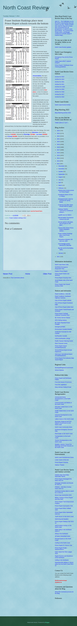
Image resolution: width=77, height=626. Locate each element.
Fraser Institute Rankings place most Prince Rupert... (65, 235)
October (60, 171)
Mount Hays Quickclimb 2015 (63, 495)
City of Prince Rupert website (63, 300)
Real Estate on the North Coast (64, 433)
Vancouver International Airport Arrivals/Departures (63, 354)
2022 (58, 136)
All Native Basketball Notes (62, 536)
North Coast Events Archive (63, 105)
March (60, 185)
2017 (58, 150)
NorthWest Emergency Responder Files (61, 267)
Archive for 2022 (59, 81)
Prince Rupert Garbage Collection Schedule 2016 (62, 314)
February (61, 188)
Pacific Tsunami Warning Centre (64, 341)
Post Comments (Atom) (17, 277)
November (61, 168)
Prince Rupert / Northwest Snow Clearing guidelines (64, 66)
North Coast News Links (62, 264)
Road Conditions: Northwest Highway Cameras (63, 297)
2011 (58, 256)
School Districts (59, 370)
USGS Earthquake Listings (62, 338)
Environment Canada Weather (63, 329)
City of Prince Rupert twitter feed (64, 307)
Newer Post (7, 274)
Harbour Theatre (59, 465)
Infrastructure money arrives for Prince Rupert (66, 191)
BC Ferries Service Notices (62, 317)
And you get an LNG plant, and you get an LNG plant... (65, 223)
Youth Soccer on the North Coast (64, 516)
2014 (58, 158)
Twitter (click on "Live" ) (61, 122)
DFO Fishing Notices (61, 320)
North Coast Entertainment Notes (64, 457)
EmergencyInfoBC (60, 326)
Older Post (47, 274)
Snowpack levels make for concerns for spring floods (65, 200)
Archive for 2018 (59, 92)
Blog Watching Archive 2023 (63, 112)
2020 (58, 141)
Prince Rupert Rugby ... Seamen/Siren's (61, 548)
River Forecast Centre (61, 343)
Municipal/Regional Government (64, 367)
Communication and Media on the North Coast (63, 403)
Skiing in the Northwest (61, 533)
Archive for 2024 (59, 76)
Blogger (47, 622)
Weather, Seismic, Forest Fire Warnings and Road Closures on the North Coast (64, 446)
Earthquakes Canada (61, 336)
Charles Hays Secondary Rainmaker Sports (62, 475)
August (60, 177)
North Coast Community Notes (63, 427)
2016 (58, 152)
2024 (58, 130)
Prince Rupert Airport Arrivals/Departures (61, 346)
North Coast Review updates (63, 47)
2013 (58, 161)
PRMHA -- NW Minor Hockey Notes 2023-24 (63, 487)
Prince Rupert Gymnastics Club (64, 506)
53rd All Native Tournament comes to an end (65, 218)
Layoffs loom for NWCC (64, 215)
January (60, 253)
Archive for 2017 (59, 94)
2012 (58, 163)
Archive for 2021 (59, 84)
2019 (58, 144)
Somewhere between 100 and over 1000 (65, 240)
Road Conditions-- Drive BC (63, 294)
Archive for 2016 (59, 97)
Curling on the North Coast (62, 543)
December (61, 166)
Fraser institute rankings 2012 (17, 218)
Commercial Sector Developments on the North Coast (62, 398)
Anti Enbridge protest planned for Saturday (64, 244)
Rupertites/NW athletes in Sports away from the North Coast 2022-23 (64, 564)
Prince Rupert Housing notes (63, 277)
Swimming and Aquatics (61, 519)
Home (27, 274)
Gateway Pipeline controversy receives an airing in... (65, 210)
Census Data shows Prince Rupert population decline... (65, 229)
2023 (58, 133)
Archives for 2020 (60, 86)
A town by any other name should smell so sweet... (65, 205)
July (59, 180)
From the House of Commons (63, 382)
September (61, 174)
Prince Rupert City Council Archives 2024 (62, 285)
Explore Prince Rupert (61, 271)
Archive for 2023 (59, 79)
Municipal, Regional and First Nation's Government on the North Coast (63, 423)
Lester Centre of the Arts (62, 460)
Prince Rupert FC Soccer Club (63, 545)
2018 (58, 147)
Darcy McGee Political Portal (63, 387)
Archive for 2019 (59, 89)
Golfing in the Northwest (62, 560)
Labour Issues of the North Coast (64, 419)
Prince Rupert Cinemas (61, 462)
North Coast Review (26, 7)
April (59, 182)
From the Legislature (61, 384)
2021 (58, 139)
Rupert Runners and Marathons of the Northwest (64, 556)
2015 (58, 155)
